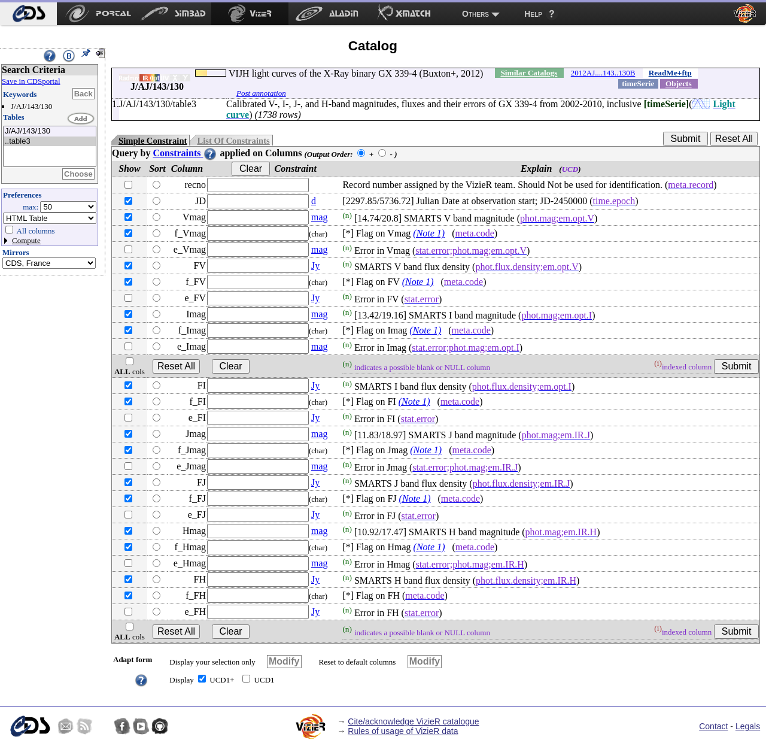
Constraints (185, 153)
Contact (713, 726)
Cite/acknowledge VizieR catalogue (413, 721)
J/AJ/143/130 (50, 131)
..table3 (50, 142)
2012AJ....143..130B (603, 72)
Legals (747, 726)
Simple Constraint (152, 140)
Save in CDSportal (31, 81)
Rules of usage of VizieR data (403, 731)
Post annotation (261, 93)
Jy (315, 265)
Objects (678, 83)
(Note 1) (429, 233)
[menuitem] (28, 13)
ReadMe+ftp (670, 72)
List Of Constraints (233, 140)
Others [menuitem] (475, 14)
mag (319, 217)
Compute (26, 240)
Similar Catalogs (528, 72)
